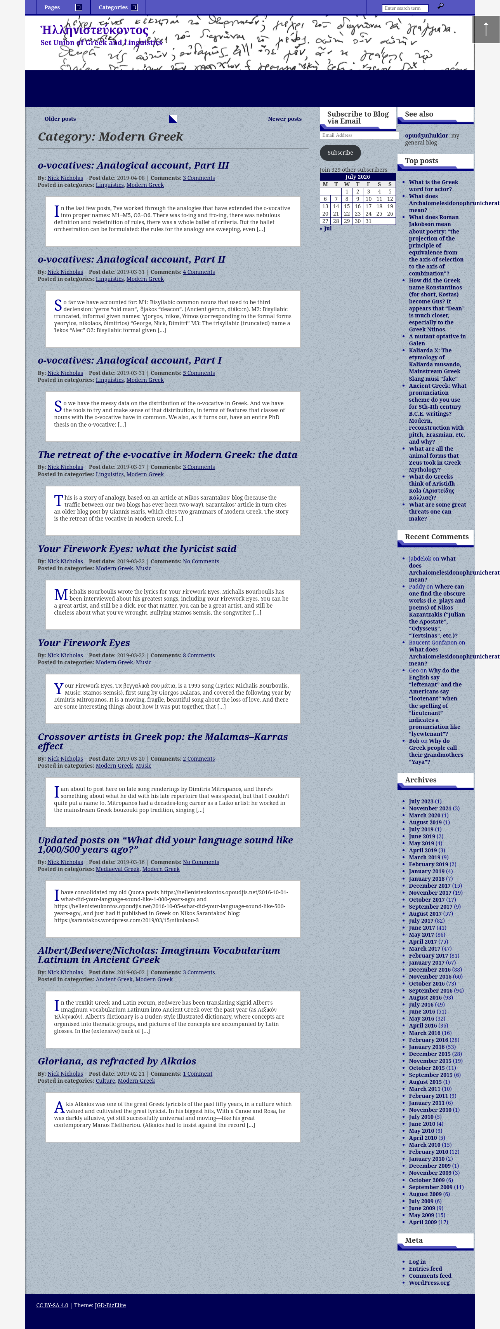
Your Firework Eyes (84, 642)
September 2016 (431, 990)
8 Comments (199, 655)
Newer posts (285, 118)
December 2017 (430, 885)
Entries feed (426, 1268)
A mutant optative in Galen (437, 340)
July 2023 (421, 801)
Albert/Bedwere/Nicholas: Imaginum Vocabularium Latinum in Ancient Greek (159, 955)
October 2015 (427, 1067)
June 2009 (422, 1208)
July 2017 (421, 920)
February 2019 (428, 864)
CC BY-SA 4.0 (52, 1305)
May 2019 (421, 843)
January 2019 (427, 871)
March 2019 (425, 857)
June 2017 (422, 927)
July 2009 (421, 1201)
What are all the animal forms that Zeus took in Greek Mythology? (435, 459)
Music (143, 568)
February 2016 (428, 1039)
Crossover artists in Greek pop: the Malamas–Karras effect (163, 741)
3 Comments (199, 177)
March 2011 (425, 1088)
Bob (414, 740)
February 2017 (428, 955)
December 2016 (430, 969)
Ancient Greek (114, 979)
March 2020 (425, 815)
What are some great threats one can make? (437, 511)
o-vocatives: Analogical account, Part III (133, 165)
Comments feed (430, 1275)
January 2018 (427, 878)
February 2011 (428, 1095)
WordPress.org (429, 1282)
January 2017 (427, 962)
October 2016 (427, 983)
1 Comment (197, 1073)
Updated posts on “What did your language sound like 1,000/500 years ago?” (165, 844)
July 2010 (421, 1116)
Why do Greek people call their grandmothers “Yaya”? (436, 751)
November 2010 (430, 1109)
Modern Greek (145, 184)
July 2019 (421, 829)
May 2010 (421, 1130)
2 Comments (199, 758)
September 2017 (431, 906)
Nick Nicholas (65, 177)
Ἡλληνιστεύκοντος (94, 30)
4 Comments (199, 271)
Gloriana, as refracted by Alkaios (117, 1060)
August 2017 (425, 913)
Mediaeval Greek (118, 869)
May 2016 (421, 1018)
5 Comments (199, 372)
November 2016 (430, 976)
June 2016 (422, 1011)
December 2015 (430, 1053)
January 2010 (427, 1158)
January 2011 (427, 1102)
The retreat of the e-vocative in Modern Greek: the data (168, 454)
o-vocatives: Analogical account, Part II (131, 259)
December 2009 (430, 1165)
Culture (105, 1080)
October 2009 (427, 1180)
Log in (417, 1261)
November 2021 (430, 808)
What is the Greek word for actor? (433, 185)
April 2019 (423, 850)
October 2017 (427, 899)
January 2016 (427, 1046)
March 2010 (425, 1144)
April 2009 (423, 1222)
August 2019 (425, 822)
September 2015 (431, 1074)
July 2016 (421, 1004)
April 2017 (423, 941)
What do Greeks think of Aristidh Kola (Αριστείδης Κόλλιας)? (432, 487)
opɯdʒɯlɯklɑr (426, 135)
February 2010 (428, 1151)
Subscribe (340, 152)
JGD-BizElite (110, 1305)
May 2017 (421, 934)
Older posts (60, 118)
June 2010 (422, 1123)
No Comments (201, 561)
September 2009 (431, 1187)
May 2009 (421, 1215)
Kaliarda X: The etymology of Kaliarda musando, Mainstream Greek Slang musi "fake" (435, 364)
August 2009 (425, 1194)
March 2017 (425, 948)
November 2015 (430, 1060)
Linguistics (110, 184)
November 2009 (430, 1172)
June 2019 (422, 836)
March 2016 (425, 1032)
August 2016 (425, 997)
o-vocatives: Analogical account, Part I (129, 360)
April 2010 (423, 1137)
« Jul (326, 228)
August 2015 (425, 1081)
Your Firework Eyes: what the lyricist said (137, 548)
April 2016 (423, 1025)
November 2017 (430, 892)
